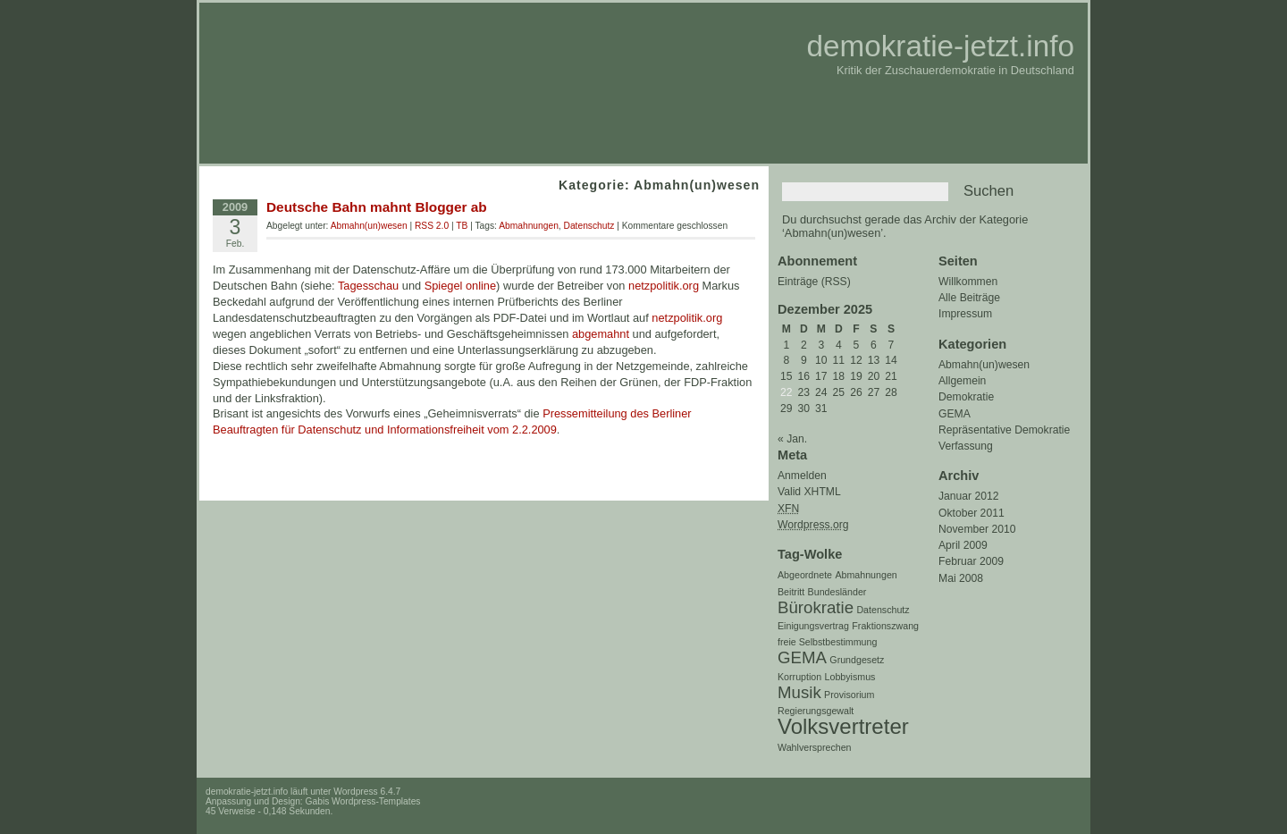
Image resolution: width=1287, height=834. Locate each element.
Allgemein (962, 381)
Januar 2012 (968, 496)
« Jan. (792, 439)
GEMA (954, 414)
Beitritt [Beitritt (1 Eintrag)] (791, 591)
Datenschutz (589, 226)
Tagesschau (368, 285)
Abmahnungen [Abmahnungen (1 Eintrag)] (865, 574)
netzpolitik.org (663, 285)
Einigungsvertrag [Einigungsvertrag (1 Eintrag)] (813, 625)
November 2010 (977, 529)
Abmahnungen (529, 226)
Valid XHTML (809, 491)
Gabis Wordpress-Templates (363, 801)
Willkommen (967, 281)
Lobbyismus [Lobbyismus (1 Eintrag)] (850, 676)
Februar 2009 (971, 561)
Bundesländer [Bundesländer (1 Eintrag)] (837, 591)
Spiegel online (460, 285)
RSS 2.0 (432, 226)
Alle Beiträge (969, 297)
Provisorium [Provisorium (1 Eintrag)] (849, 694)
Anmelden (802, 475)
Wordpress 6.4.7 (366, 791)
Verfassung (965, 446)
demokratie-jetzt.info (940, 46)
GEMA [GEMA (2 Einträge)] (802, 657)
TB (461, 226)
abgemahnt (600, 334)
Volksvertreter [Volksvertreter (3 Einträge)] (843, 726)
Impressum (965, 313)
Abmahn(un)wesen (984, 364)
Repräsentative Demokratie (1004, 430)
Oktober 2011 (971, 513)
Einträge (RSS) (814, 281)
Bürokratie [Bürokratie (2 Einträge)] (816, 607)
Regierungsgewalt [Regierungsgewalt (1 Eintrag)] (816, 710)
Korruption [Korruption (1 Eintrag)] (799, 676)
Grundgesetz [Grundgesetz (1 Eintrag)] (856, 659)
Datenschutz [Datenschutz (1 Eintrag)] (882, 609)
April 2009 (963, 545)
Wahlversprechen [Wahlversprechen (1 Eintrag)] (815, 747)
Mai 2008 (960, 578)
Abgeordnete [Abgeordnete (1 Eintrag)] (805, 574)
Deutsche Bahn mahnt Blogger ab (376, 207)
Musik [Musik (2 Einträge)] (799, 692)
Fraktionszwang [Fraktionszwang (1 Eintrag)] (885, 625)
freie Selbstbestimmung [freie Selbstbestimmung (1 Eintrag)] (827, 641)
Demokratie (966, 397)
